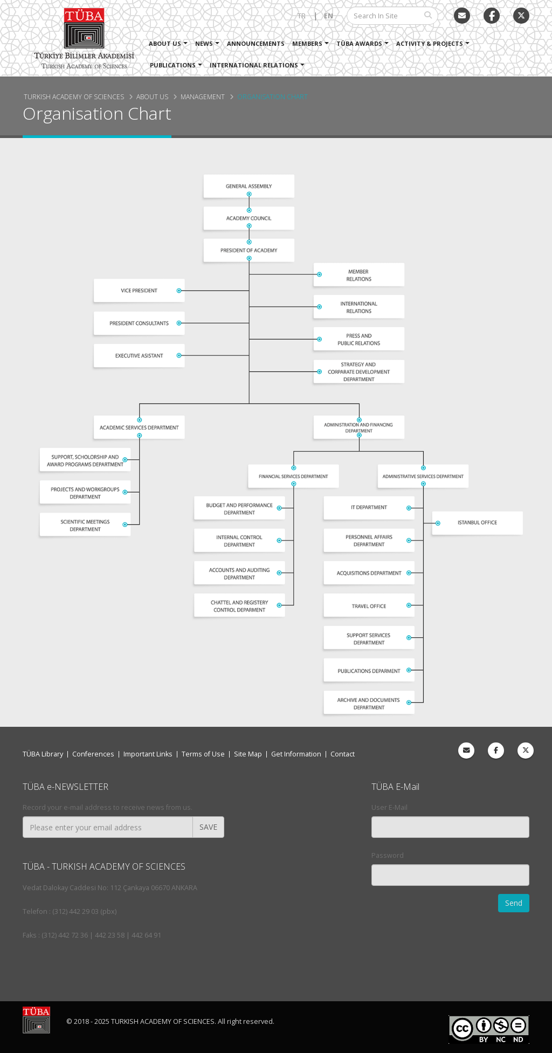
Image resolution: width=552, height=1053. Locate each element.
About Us (165, 43)
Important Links (147, 754)
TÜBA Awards (359, 43)
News (204, 43)
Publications (173, 65)
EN (328, 15)
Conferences (93, 754)
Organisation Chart (272, 96)
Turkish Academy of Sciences (74, 96)
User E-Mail (389, 807)
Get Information (296, 754)
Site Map (248, 754)
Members (307, 43)
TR (302, 15)
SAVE (208, 827)
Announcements (256, 43)
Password (387, 855)
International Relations (254, 65)
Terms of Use (203, 754)
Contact (342, 754)
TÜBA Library (43, 754)
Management (203, 96)
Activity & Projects (429, 43)
